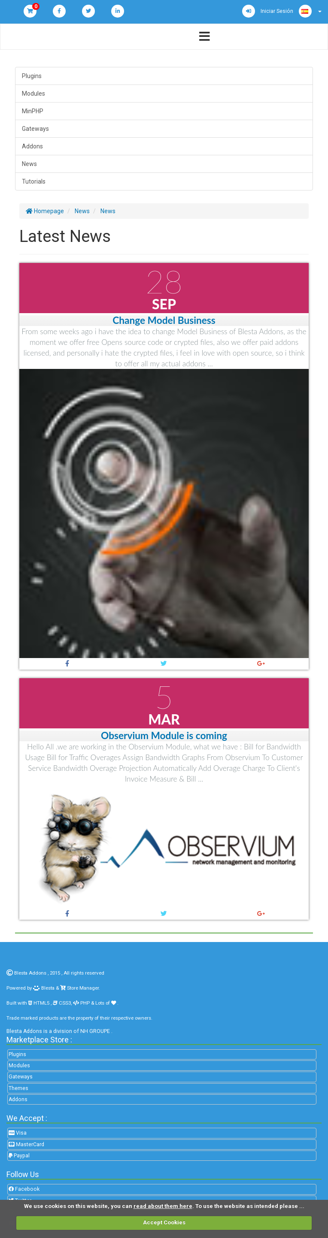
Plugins (32, 75)
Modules (33, 93)
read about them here (163, 1206)
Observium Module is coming (164, 735)
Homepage (45, 211)
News (29, 163)
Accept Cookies (164, 1222)
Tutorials (34, 181)
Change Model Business (164, 320)
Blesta (44, 988)
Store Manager (82, 988)
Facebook (24, 1189)
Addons (32, 146)
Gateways (35, 128)
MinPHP (32, 111)
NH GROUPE (95, 1031)
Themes (18, 1088)
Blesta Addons (30, 973)
